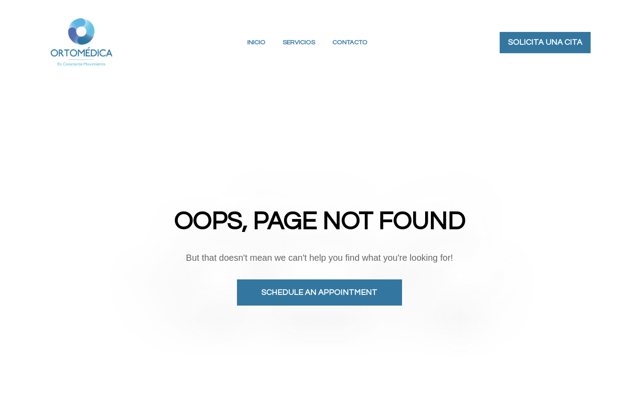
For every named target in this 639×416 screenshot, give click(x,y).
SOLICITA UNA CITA (545, 42)
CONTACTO (349, 42)
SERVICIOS (299, 42)
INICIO (256, 42)
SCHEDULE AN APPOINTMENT (319, 287)
